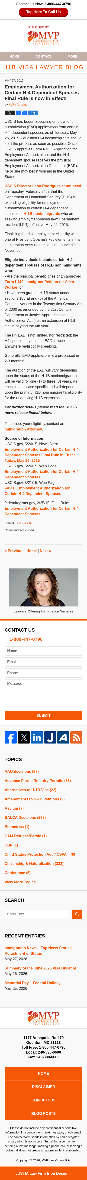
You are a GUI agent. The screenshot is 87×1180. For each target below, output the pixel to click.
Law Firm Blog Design (42, 1173)
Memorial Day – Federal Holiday (33, 983)
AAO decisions (22, 771)
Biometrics (17, 827)
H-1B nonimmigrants (42, 214)
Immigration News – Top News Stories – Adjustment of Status (40, 950)
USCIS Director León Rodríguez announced (43, 186)
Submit (43, 715)
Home (14, 56)
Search (77, 914)
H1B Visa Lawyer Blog (43, 35)
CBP (11, 845)
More (72, 56)
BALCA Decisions (25, 818)
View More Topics (20, 882)
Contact (43, 56)
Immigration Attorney (23, 429)
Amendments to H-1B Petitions (35, 799)
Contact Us (44, 1100)
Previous (14, 551)
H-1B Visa (25, 522)
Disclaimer (43, 1087)
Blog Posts (43, 1114)
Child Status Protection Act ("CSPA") (40, 854)
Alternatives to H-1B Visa (30, 790)
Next (45, 551)
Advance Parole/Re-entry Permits (38, 781)
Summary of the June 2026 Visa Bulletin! (40, 968)
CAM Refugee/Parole (26, 836)
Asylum (14, 808)
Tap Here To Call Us (43, 12)
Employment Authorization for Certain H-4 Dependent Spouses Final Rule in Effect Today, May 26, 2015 (42, 455)
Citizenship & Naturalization (34, 864)
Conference (18, 873)
